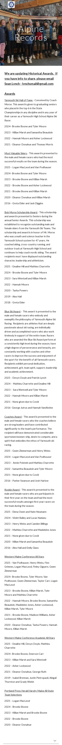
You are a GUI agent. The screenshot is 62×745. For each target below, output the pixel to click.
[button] (4, 4)
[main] (31, 33)
